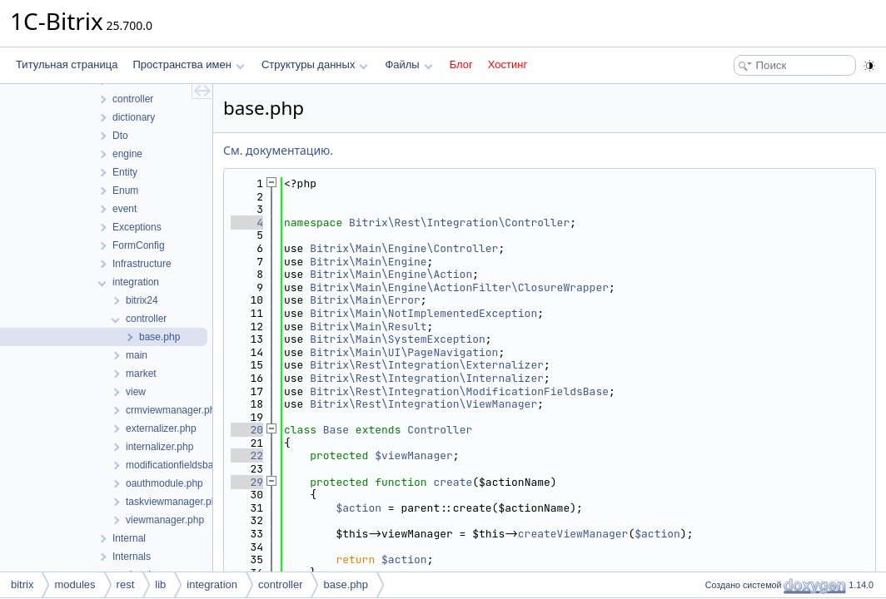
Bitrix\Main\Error (365, 300)
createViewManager (573, 534)
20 (247, 430)
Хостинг (507, 64)
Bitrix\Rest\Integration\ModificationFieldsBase (459, 391)
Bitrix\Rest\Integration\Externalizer (427, 365)
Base (336, 430)
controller (280, 584)
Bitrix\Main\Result (368, 326)
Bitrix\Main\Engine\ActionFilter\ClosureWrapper (459, 287)
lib (160, 584)
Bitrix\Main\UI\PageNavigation (404, 352)
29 (247, 482)
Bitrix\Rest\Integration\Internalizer (427, 378)
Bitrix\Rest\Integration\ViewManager (423, 404)
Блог (461, 64)
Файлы (408, 64)
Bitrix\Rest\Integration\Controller (459, 222)
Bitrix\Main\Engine (368, 262)
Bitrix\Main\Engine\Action (391, 274)
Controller (439, 430)
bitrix (22, 584)
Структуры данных (314, 64)
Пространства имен (188, 64)
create (452, 482)
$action (358, 508)
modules (74, 584)
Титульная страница (66, 64)
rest (126, 584)
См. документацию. (278, 150)
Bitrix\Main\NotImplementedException (423, 313)
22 (247, 455)
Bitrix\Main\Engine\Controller (404, 248)
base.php (345, 584)
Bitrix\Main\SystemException (397, 339)
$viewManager (414, 455)
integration (212, 584)
